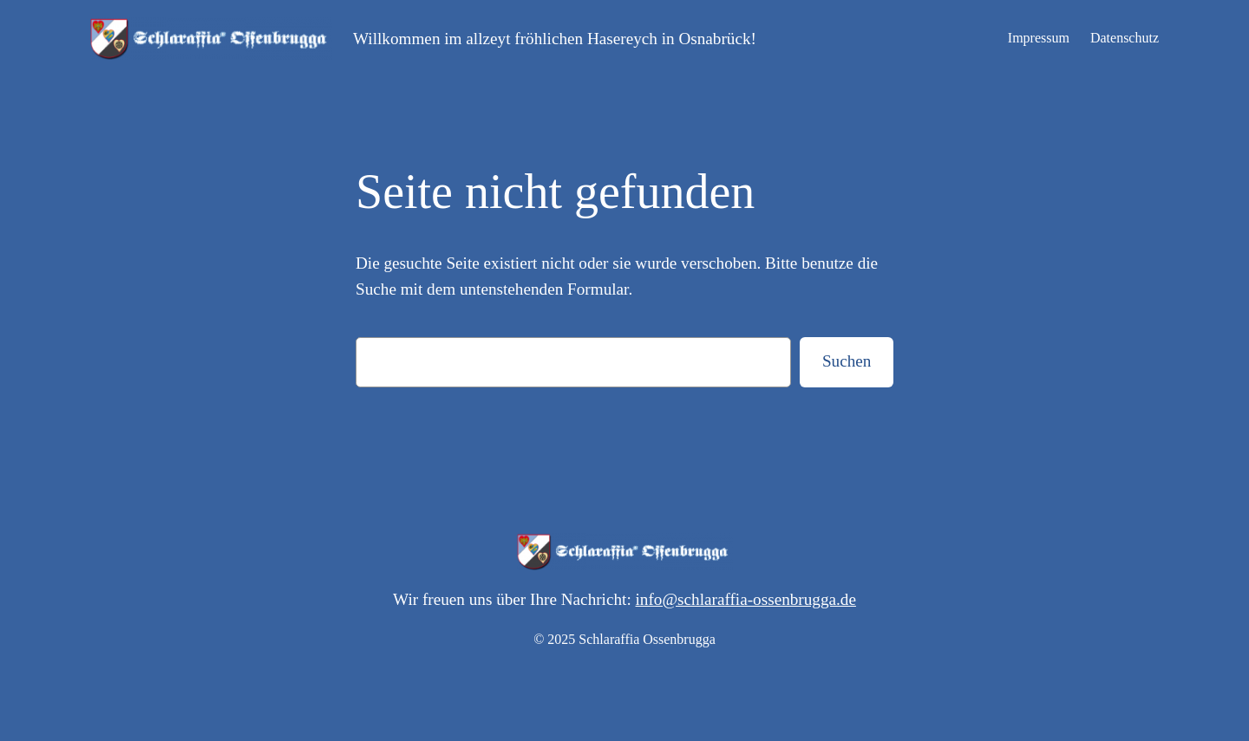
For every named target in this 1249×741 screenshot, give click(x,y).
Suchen (847, 361)
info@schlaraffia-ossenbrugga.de (746, 599)
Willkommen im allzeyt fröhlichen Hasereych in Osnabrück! (554, 38)
